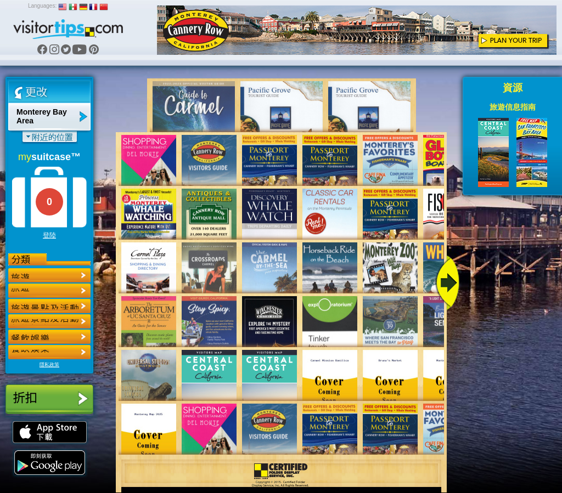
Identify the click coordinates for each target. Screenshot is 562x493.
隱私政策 (49, 364)
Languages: (42, 6)
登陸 (49, 235)
